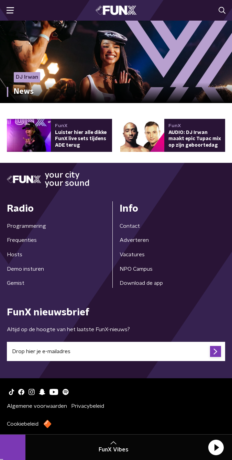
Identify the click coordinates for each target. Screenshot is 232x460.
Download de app (141, 283)
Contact (130, 226)
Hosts (14, 254)
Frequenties (22, 240)
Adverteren (134, 240)
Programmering (26, 226)
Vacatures (132, 254)
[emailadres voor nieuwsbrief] (116, 351)
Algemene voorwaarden (37, 406)
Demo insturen (25, 269)
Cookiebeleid (22, 424)
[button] (216, 447)
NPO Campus (136, 269)
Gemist (15, 283)
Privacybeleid (87, 406)
